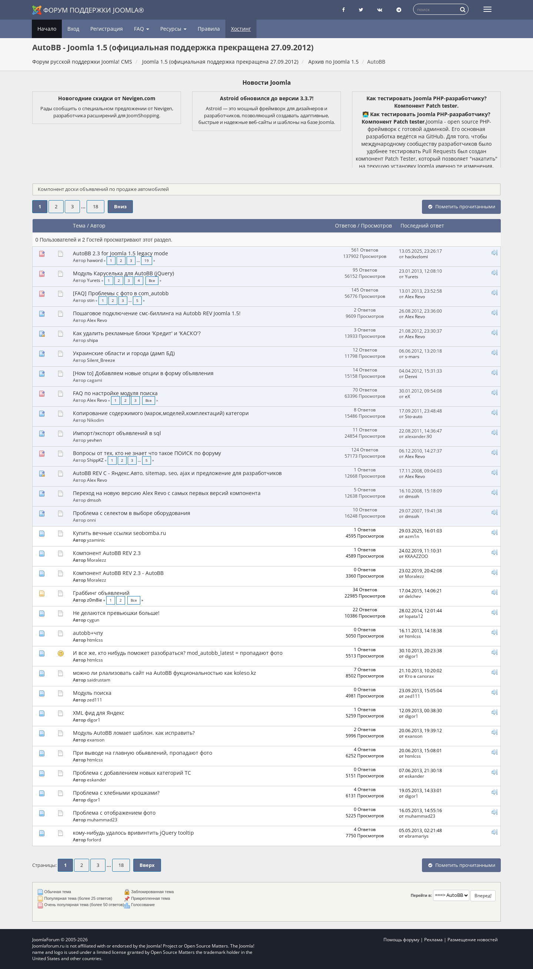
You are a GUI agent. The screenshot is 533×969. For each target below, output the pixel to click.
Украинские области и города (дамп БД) (124, 353)
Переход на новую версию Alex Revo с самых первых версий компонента (167, 493)
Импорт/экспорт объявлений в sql (117, 433)
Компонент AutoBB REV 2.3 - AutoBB (118, 572)
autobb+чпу (88, 632)
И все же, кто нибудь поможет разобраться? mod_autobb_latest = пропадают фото (177, 652)
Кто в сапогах (419, 676)
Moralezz (96, 560)
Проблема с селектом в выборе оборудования (131, 513)
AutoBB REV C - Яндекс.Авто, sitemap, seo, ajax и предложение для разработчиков (177, 473)
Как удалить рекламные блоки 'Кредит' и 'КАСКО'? (137, 333)
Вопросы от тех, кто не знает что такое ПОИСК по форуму (147, 453)
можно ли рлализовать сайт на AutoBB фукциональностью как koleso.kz (164, 672)
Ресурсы (173, 28)
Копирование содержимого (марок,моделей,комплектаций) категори (161, 413)
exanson (95, 740)
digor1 (411, 656)
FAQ (141, 28)
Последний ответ (423, 225)
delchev (413, 596)
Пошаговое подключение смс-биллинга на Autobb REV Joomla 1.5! (157, 313)
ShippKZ (95, 460)
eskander (96, 780)
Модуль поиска (92, 692)
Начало (46, 28)
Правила (209, 28)
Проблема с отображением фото (114, 812)
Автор (97, 225)
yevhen (94, 440)
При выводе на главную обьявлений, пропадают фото (142, 752)
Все (152, 280)
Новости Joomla (266, 82)
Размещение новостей (472, 939)
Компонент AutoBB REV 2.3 (107, 552)
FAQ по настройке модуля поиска (115, 393)
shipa (92, 340)
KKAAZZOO (416, 556)
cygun (93, 620)
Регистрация (106, 28)
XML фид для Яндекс (98, 712)
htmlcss (95, 640)
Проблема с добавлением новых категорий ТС (132, 772)
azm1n (412, 536)
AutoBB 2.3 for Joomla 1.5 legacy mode (120, 253)
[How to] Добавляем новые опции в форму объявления (143, 373)
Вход (73, 28)
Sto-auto (413, 416)
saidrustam (98, 680)
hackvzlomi (416, 256)
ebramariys (417, 836)
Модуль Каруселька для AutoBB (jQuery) (123, 273)
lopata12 (414, 616)
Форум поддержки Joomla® (88, 10)
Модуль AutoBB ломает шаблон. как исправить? (134, 732)
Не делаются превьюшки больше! (116, 612)
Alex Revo (415, 296)
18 (95, 206)
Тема (79, 225)
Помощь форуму (401, 939)
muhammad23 (102, 819)
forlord (94, 839)
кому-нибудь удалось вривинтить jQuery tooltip (133, 832)
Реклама (433, 939)
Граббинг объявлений (101, 592)
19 (146, 260)
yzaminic (96, 540)
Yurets (93, 280)
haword (95, 260)
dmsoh (94, 500)
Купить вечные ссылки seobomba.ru (119, 532)
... (84, 206)
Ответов (345, 225)
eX (407, 396)
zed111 (94, 700)
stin (90, 300)
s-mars (412, 356)
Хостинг (241, 28)
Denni (411, 376)
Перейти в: (421, 895)
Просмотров (376, 225)
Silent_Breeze (101, 360)
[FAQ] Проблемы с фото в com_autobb (121, 293)
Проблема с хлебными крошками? (116, 792)
